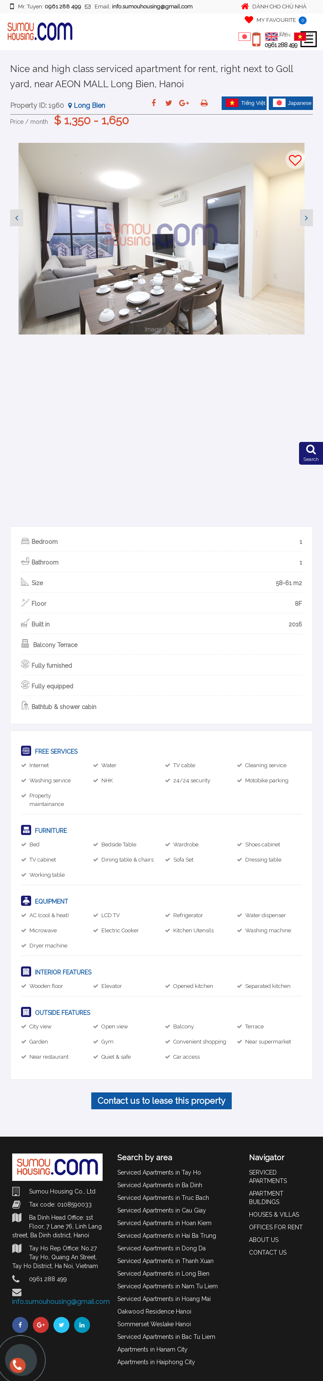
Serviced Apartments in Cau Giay (161, 1210)
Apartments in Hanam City (152, 1349)
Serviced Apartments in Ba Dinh (159, 1185)
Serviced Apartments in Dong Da (161, 1248)
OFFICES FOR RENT (276, 1227)
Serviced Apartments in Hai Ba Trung (166, 1235)
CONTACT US (267, 1252)
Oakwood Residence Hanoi (154, 1311)
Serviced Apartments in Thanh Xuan (165, 1261)
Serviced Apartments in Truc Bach (163, 1197)
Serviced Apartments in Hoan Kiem (164, 1223)
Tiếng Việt (245, 103)
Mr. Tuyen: (45, 6)
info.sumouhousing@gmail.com (61, 1302)
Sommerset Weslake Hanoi (154, 1324)
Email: (139, 6)
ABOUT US (263, 1239)
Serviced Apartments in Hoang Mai (164, 1298)
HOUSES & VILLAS (274, 1214)
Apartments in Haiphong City (156, 1362)
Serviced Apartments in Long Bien (163, 1273)
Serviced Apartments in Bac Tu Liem (166, 1336)
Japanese (292, 103)
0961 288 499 (281, 45)
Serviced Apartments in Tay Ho (159, 1172)
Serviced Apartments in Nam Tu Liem (167, 1286)
